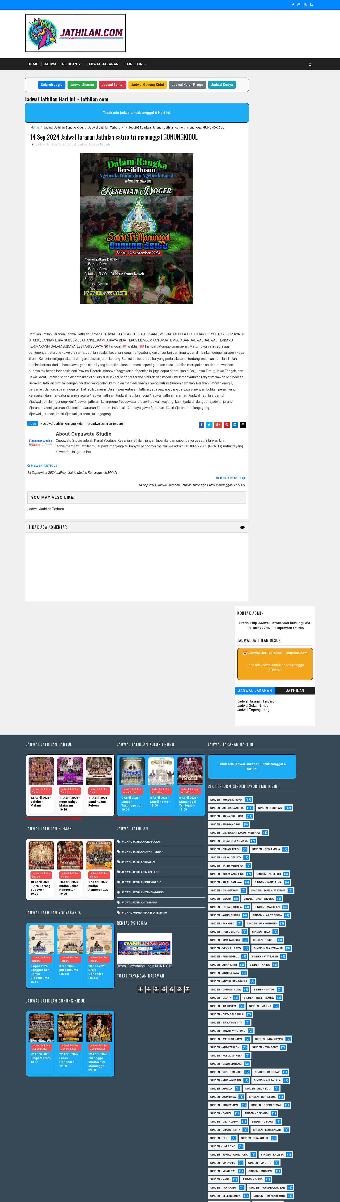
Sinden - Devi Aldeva (230, 1038)
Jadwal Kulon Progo (194, 75)
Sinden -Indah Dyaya (275, 956)
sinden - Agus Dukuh (231, 832)
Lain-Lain (143, 54)
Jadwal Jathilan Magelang (148, 780)
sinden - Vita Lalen (271, 873)
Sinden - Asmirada (229, 1014)
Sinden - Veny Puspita (231, 865)
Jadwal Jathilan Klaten (145, 770)
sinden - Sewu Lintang (232, 981)
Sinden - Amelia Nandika (233, 717)
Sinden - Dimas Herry (231, 1047)
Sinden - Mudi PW (267, 1088)
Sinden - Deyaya (268, 1038)
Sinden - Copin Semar (272, 1022)
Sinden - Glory (226, 915)
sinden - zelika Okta (265, 1171)
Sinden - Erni (225, 1055)
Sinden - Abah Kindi (229, 882)
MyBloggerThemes (115, 1194)
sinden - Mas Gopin (229, 1162)
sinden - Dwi (257, 1154)
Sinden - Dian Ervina (230, 799)
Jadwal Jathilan (70, 54)
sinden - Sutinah (268, 1162)
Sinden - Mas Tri (265, 1080)
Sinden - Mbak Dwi (229, 1088)
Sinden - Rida (267, 849)
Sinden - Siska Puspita (232, 939)
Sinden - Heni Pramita (265, 915)
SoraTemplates (64, 1194)
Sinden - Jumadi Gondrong (235, 1071)
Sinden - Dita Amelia (272, 758)
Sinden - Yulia (226, 1146)
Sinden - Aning (266, 882)
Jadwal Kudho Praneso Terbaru (152, 821)
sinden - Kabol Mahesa (232, 972)
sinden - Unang (227, 1171)
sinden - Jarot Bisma (273, 832)
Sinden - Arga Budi (264, 1005)
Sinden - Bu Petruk (268, 1014)
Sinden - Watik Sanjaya (232, 956)
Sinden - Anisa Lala (273, 997)
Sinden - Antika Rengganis (234, 898)
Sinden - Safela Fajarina (233, 807)
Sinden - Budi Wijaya (230, 1022)
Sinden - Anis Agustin (231, 997)
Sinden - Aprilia (227, 1005)
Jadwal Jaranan (112, 54)
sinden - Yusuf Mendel (232, 989)
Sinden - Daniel (227, 1030)
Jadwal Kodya (129, 84)
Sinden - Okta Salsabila (233, 931)
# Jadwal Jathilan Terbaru (115, 460)
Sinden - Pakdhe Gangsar (234, 1113)
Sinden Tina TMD (260, 1146)
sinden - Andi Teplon (231, 964)
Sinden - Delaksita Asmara (235, 750)
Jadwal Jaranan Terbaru (246, 160)
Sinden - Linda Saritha (232, 824)
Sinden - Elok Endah (273, 1047)
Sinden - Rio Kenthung (232, 1129)
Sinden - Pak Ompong (268, 840)
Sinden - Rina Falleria (231, 857)
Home (42, 54)
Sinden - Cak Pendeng (231, 816)
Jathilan (285, 149)
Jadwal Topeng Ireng (244, 168)
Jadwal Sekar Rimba (243, 164)
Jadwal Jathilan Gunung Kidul (73, 127)
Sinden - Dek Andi (263, 1030)
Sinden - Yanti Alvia (274, 791)
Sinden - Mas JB (266, 923)
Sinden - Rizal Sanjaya (232, 791)
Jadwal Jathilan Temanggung (150, 801)
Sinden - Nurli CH (275, 783)
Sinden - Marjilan (273, 824)
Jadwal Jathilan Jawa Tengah (150, 760)
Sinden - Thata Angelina (233, 783)
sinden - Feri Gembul (230, 873)
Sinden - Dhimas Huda (231, 906)
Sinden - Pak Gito (228, 840)
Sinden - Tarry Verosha (232, 774)
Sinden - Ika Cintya (229, 923)
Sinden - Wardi (270, 1138)
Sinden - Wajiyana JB (274, 865)
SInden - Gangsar (273, 989)
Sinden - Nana (226, 1096)
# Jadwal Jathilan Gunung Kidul (71, 460)
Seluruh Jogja (58, 75)
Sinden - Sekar (273, 807)
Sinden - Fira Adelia (260, 1055)
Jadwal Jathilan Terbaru (114, 127)
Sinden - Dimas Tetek (231, 758)
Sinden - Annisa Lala (230, 890)
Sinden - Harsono (228, 1063)
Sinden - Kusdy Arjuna (232, 708)
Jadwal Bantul (119, 75)
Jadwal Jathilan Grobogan (148, 750)
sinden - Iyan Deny (271, 964)
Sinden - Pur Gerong (230, 849)
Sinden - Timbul (270, 857)
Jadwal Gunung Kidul (154, 75)
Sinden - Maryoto (228, 1080)
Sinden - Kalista (278, 1071)
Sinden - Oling (259, 1096)
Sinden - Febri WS (276, 717)
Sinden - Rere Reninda (231, 1121)
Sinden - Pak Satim (229, 1104)
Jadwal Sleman (89, 75)
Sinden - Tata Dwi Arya (231, 1138)
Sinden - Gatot (270, 906)
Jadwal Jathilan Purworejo (149, 791)
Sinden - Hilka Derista (231, 766)
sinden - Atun (225, 1154)
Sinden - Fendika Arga (231, 733)
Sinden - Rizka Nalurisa (233, 725)
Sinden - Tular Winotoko (233, 948)
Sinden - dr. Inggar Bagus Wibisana (241, 741)
